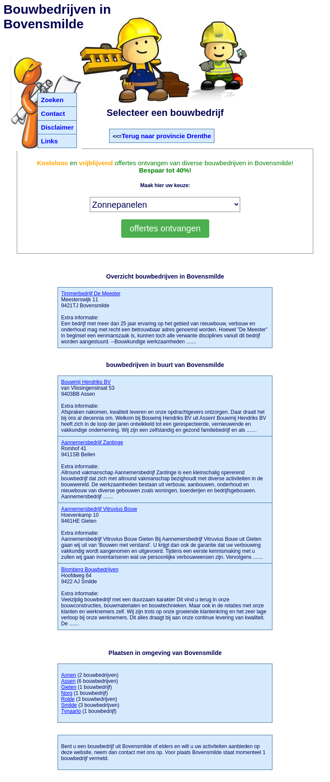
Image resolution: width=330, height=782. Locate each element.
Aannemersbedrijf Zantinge (92, 442)
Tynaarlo (71, 711)
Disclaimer (57, 127)
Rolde (67, 699)
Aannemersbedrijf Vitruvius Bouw (99, 509)
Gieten (68, 687)
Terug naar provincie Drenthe (166, 135)
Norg (66, 693)
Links (49, 141)
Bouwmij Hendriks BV (85, 382)
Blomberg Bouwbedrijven (89, 570)
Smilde (69, 705)
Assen (68, 681)
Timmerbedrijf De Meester (90, 294)
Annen (68, 675)
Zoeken (52, 99)
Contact (53, 113)
